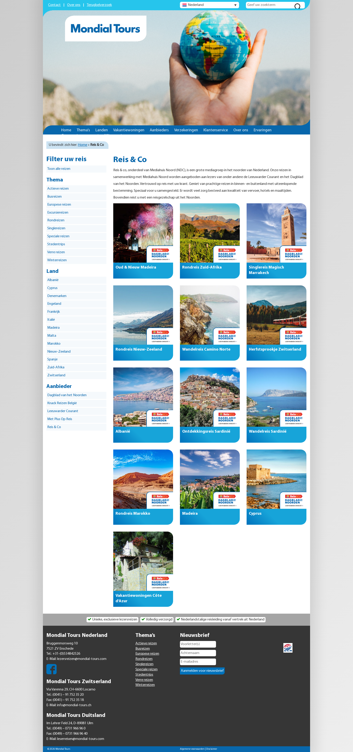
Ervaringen (262, 130)
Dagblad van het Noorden (67, 395)
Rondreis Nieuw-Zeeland (139, 349)
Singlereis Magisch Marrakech (266, 270)
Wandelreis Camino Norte (206, 349)
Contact (54, 5)
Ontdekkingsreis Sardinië (206, 431)
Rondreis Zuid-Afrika (202, 267)
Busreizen (54, 197)
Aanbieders (159, 130)
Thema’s (83, 130)
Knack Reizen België (62, 403)
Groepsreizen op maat (80, 136)
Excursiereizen (57, 212)
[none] (209, 5)
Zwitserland (56, 375)
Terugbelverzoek (99, 5)
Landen (101, 130)
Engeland (54, 304)
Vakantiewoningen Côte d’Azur (139, 598)
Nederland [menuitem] (196, 5)
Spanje (52, 359)
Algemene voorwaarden (192, 749)
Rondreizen (55, 220)
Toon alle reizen (58, 169)
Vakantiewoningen (128, 130)
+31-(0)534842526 (66, 654)
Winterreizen (57, 260)
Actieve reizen (58, 189)
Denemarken (56, 296)
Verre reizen (56, 252)
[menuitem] (209, 5)
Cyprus (52, 288)
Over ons (73, 5)
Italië (51, 320)
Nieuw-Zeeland (59, 352)
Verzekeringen (186, 130)
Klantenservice (215, 130)
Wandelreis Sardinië (268, 431)
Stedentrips (56, 244)
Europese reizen (59, 205)
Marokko (54, 344)
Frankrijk (53, 312)
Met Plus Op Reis (59, 419)
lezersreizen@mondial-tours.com (81, 659)
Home (66, 130)
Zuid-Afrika (55, 367)
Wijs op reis (113, 136)
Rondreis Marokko (133, 514)
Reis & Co (54, 427)
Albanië (52, 280)
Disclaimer (211, 749)
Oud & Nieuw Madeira (136, 267)
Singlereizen (56, 228)
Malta (51, 336)
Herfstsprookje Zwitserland (275, 349)
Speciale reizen (58, 236)
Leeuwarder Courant (62, 411)
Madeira (53, 328)
